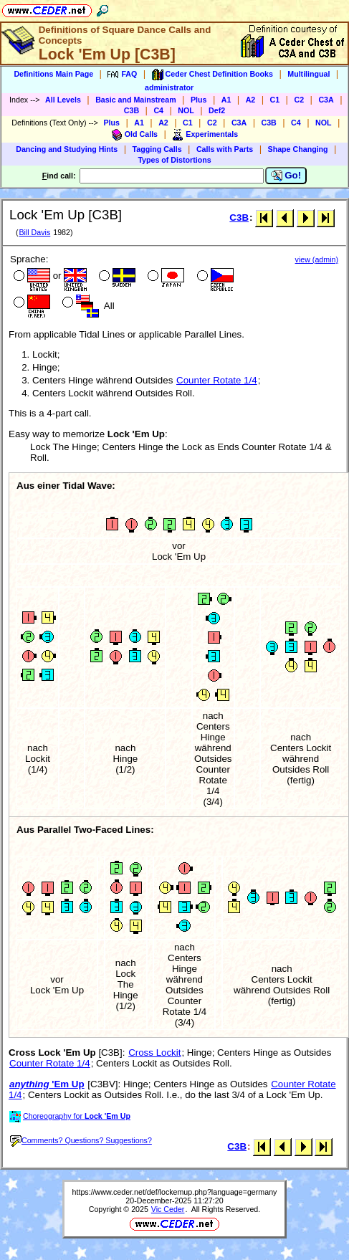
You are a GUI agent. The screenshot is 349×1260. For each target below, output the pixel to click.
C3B (131, 110)
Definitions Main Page (53, 74)
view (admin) (316, 259)
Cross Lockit (154, 1052)
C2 (299, 99)
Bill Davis (34, 232)
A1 (226, 99)
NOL (186, 110)
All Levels (63, 99)
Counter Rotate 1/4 (216, 380)
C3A (325, 99)
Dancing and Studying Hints (67, 149)
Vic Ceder (168, 1209)
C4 (158, 110)
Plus (199, 99)
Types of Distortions (174, 160)
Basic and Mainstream (135, 99)
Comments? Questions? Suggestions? (81, 1140)
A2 (251, 99)
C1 (275, 99)
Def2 (217, 110)
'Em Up (47, 1084)
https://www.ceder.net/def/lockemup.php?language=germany (174, 1192)
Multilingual (308, 74)
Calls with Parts (224, 149)
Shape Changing (298, 149)
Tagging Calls (157, 149)
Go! (286, 175)
